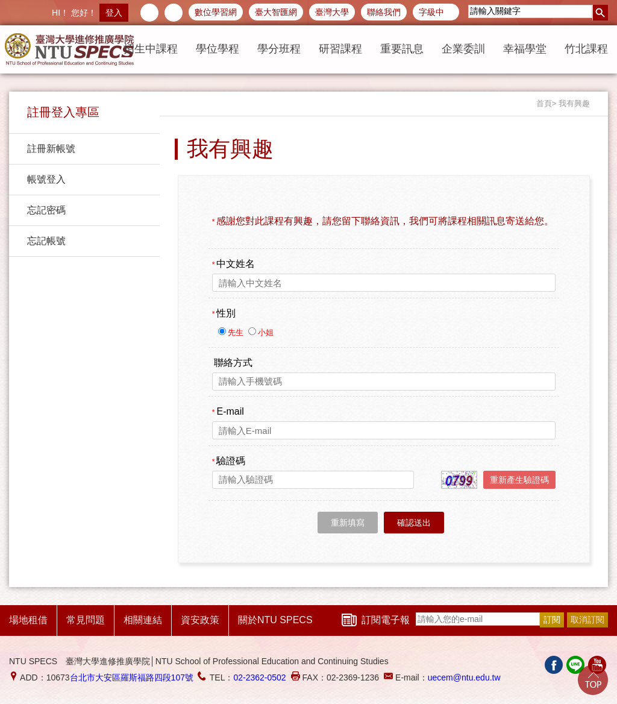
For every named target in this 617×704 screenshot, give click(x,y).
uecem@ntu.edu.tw (464, 677)
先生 (237, 332)
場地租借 (28, 620)
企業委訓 (463, 49)
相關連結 (143, 620)
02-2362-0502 (259, 677)
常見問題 (85, 620)
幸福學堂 (525, 49)
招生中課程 (151, 49)
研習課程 (340, 49)
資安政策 (200, 620)
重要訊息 (402, 49)
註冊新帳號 (51, 148)
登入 (113, 12)
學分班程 (279, 49)
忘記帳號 (46, 241)
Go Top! (593, 680)
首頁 (544, 103)
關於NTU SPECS (275, 620)
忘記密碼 (46, 210)
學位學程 (217, 49)
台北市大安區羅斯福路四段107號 (131, 677)
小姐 (266, 332)
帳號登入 (46, 179)
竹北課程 (586, 49)
